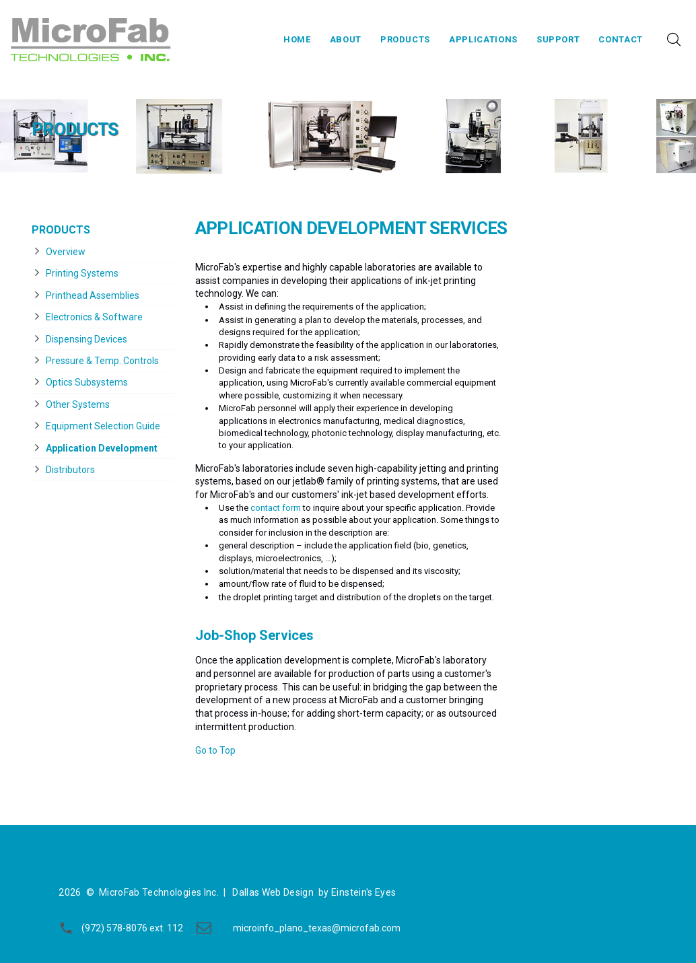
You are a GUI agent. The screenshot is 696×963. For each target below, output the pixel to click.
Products (405, 39)
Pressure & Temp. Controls (102, 360)
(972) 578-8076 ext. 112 (132, 928)
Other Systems (78, 404)
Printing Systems (82, 273)
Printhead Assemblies (92, 295)
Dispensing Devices (86, 339)
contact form (275, 508)
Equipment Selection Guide (103, 426)
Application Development (102, 448)
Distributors (70, 469)
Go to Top (215, 750)
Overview (65, 251)
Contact (620, 39)
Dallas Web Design (273, 892)
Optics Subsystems (87, 382)
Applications (483, 39)
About (345, 39)
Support (558, 39)
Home (297, 39)
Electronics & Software (94, 317)
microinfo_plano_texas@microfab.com (317, 928)
